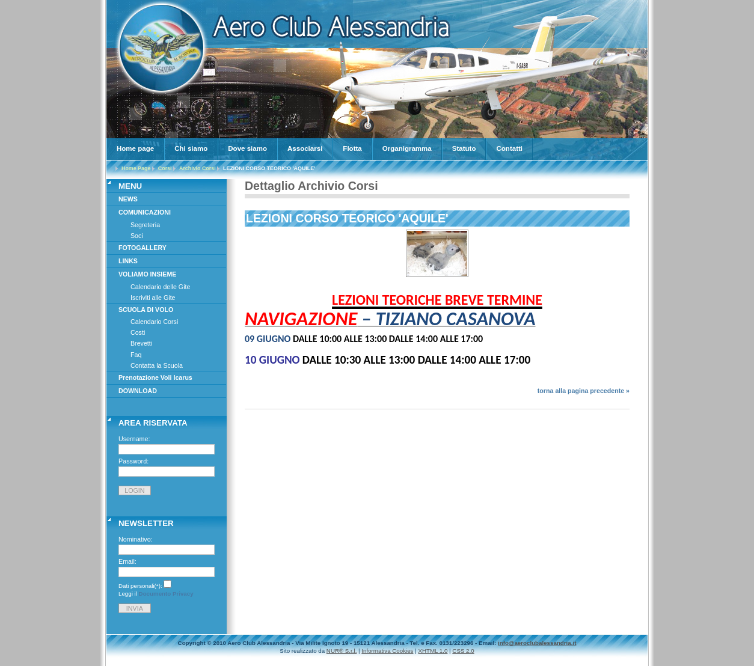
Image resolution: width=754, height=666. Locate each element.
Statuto (464, 148)
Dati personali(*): (140, 585)
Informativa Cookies (387, 650)
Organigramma (407, 148)
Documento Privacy (166, 593)
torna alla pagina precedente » (584, 390)
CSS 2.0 (463, 650)
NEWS (128, 199)
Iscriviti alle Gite (153, 297)
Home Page (135, 168)
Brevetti (141, 343)
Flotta (352, 148)
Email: (127, 561)
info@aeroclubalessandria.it (537, 643)
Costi (137, 332)
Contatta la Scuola (156, 365)
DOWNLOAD (137, 390)
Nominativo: (135, 539)
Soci (136, 235)
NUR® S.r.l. (341, 650)
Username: (134, 438)
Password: (133, 461)
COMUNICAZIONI (144, 212)
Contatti (509, 148)
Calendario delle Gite (160, 286)
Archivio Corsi (197, 168)
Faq (135, 354)
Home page (135, 148)
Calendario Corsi (154, 321)
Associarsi (304, 148)
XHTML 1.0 (432, 650)
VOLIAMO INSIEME (147, 274)
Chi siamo (190, 148)
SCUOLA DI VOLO (145, 309)
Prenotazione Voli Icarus (155, 377)
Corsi (165, 168)
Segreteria (145, 224)
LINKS (128, 260)
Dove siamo (247, 148)
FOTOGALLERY (142, 247)
